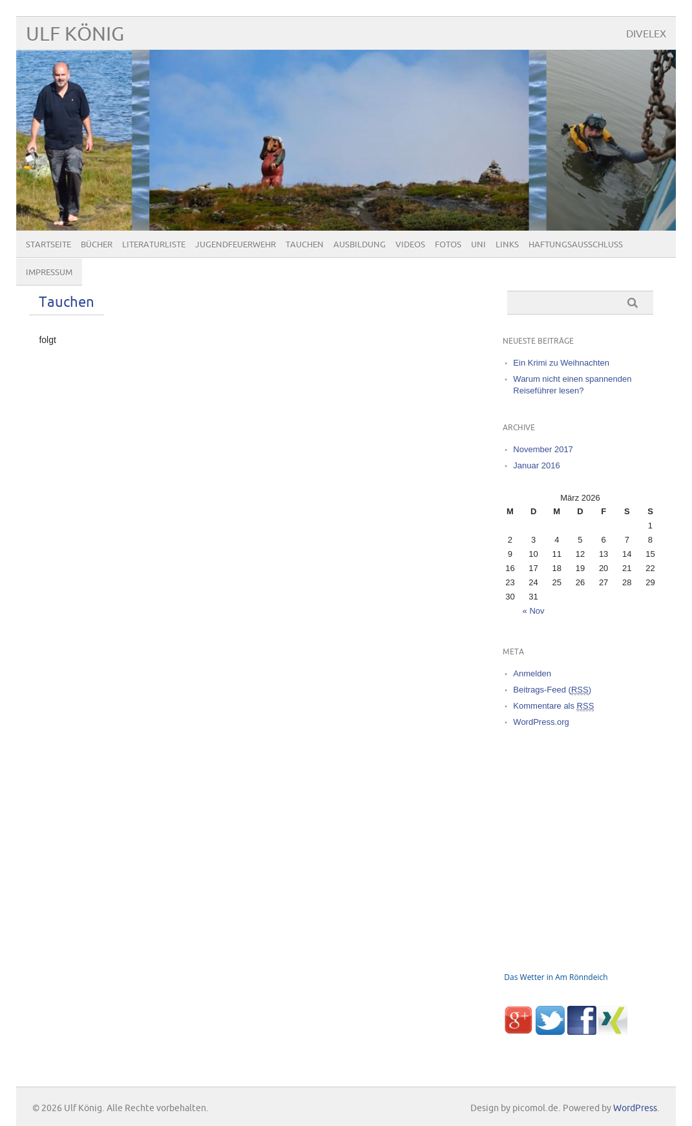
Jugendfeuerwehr (235, 244)
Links (507, 244)
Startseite (48, 244)
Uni (478, 244)
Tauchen (305, 244)
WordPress (635, 1108)
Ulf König (75, 35)
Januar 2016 (536, 465)
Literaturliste (153, 244)
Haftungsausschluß (576, 244)
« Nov (534, 611)
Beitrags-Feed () (552, 690)
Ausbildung (359, 244)
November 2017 (543, 449)
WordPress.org (541, 722)
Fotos (448, 244)
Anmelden (532, 673)
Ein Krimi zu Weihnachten (561, 363)
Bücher (96, 244)
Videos (410, 244)
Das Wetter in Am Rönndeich (555, 977)
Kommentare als (553, 706)
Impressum (49, 272)
